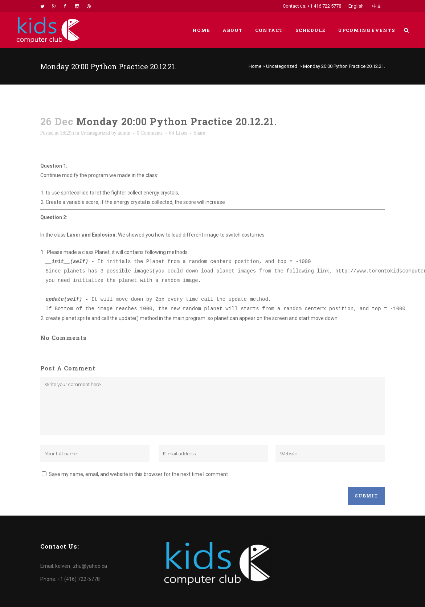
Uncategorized (281, 66)
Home (255, 66)
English (356, 6)
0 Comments (150, 133)
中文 (376, 6)
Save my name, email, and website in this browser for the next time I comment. (139, 474)
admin (124, 133)
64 (178, 133)
